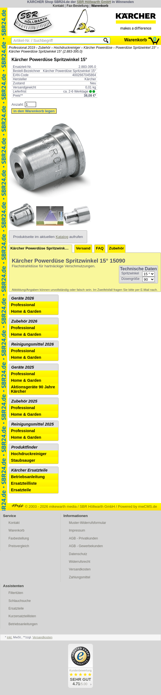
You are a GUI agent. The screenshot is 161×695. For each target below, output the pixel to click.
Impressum (77, 530)
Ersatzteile (21, 490)
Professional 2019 (22, 48)
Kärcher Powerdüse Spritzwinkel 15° (41, 248)
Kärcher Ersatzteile (29, 470)
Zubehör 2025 (24, 401)
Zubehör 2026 (24, 321)
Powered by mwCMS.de (137, 506)
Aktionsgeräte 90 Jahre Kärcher (33, 389)
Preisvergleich (18, 546)
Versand (83, 248)
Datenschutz (78, 554)
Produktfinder (24, 447)
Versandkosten (79, 569)
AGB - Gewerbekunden (86, 546)
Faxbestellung (18, 538)
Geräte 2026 (22, 298)
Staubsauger (23, 460)
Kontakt (58, 6)
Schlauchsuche (19, 601)
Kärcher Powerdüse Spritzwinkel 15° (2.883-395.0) (46, 51)
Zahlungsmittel (79, 577)
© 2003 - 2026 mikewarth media (44, 506)
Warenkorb (99, 6)
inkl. (9, 637)
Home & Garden (26, 311)
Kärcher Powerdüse (98, 48)
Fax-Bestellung (78, 6)
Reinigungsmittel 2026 (32, 344)
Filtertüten (15, 593)
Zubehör (44, 48)
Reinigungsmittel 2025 (32, 424)
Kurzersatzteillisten (22, 616)
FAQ (100, 248)
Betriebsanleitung (28, 477)
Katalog (62, 237)
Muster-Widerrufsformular (87, 523)
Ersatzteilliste (24, 483)
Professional (23, 305)
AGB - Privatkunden (83, 538)
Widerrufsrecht (79, 562)
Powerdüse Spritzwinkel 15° (136, 48)
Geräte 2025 (22, 367)
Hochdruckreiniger (67, 48)
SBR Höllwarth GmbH (94, 2)
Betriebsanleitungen (22, 624)
